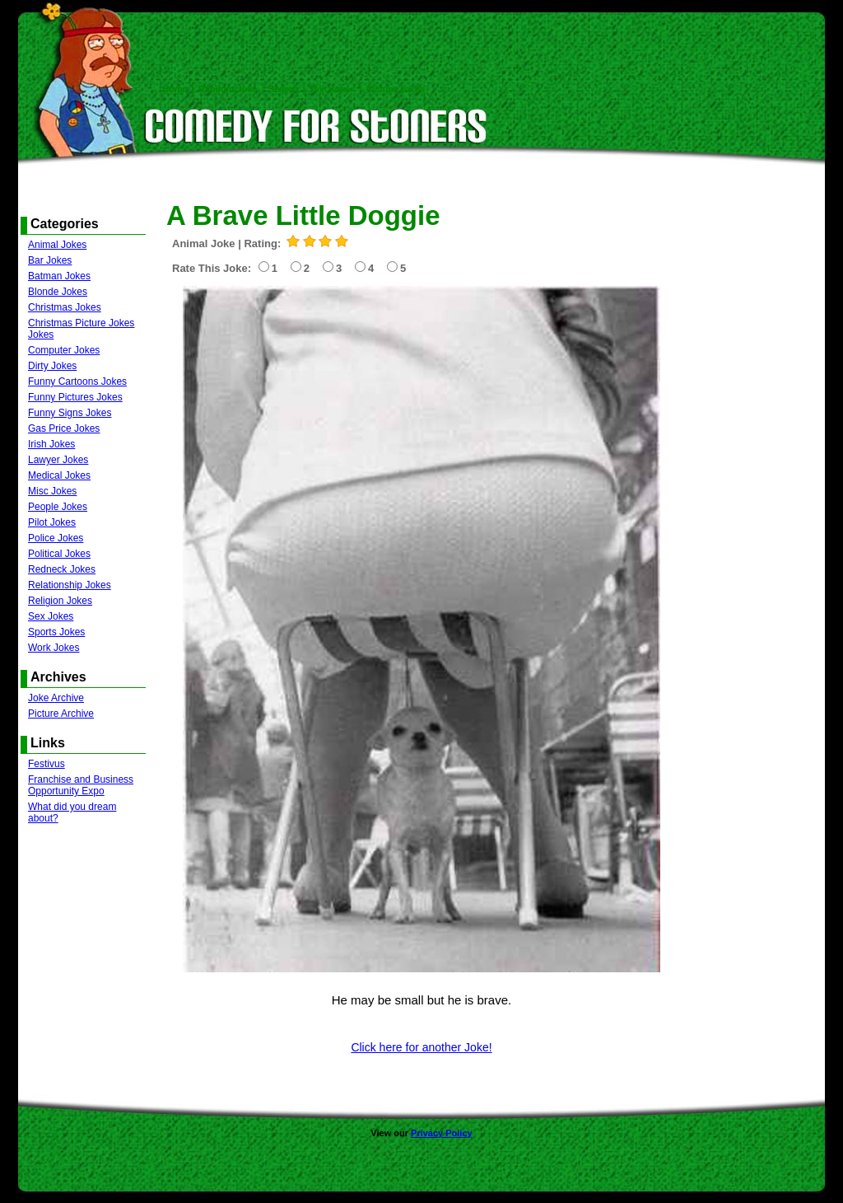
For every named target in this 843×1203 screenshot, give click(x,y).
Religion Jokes (60, 600)
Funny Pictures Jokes (75, 397)
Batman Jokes (59, 276)
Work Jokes (53, 647)
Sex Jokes (50, 616)
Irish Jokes (51, 444)
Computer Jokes (64, 350)
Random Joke (228, 89)
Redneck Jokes (61, 569)
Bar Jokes (50, 260)
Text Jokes (333, 89)
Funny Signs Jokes (69, 413)
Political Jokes (59, 553)
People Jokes (57, 507)
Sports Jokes (56, 632)
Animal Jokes (57, 244)
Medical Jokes (59, 475)
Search (283, 89)
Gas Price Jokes (64, 428)
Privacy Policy (442, 1133)
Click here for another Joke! (421, 1047)
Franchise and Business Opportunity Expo (80, 785)
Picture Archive (61, 713)
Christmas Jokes (64, 307)
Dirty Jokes (52, 366)
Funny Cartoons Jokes (77, 381)
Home (175, 89)
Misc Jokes (52, 491)
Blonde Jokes (57, 291)
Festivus (46, 764)
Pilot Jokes (52, 522)
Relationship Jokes (69, 585)
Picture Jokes (396, 89)
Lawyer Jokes (58, 460)
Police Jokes (55, 538)
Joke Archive (56, 698)
